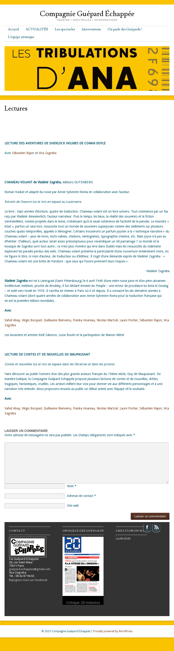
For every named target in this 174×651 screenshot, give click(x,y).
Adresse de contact (81, 496)
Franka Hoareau (84, 320)
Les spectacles (65, 29)
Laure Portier (129, 320)
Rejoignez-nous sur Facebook (28, 580)
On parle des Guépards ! (125, 29)
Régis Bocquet (32, 320)
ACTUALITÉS (37, 29)
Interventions (91, 29)
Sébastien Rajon (23, 153)
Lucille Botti (123, 538)
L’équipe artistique (21, 37)
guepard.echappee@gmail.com (29, 569)
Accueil (13, 29)
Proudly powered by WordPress (113, 631)
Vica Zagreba (47, 153)
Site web (73, 505)
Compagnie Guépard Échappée (87, 14)
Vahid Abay (12, 320)
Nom (71, 486)
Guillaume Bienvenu (57, 320)
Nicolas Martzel (107, 320)
